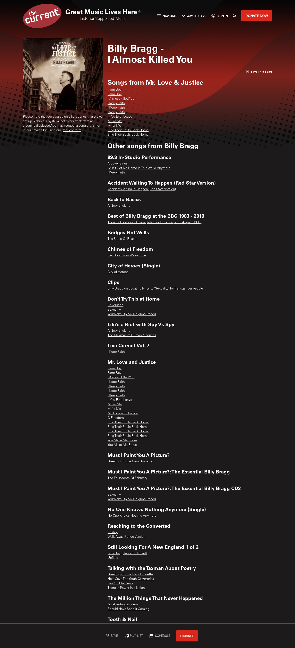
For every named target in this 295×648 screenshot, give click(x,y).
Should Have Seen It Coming (128, 609)
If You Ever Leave (120, 116)
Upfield (113, 558)
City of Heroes (118, 272)
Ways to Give (194, 16)
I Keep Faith (116, 103)
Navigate (167, 16)
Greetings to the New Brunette (130, 461)
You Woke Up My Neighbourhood (132, 314)
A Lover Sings (118, 163)
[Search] (234, 15)
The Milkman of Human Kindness (132, 335)
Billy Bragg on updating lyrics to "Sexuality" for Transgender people (155, 288)
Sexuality (114, 309)
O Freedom (116, 418)
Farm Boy (114, 89)
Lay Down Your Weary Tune (127, 255)
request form (72, 130)
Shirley (113, 532)
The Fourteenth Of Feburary (127, 478)
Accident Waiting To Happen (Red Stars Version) (142, 189)
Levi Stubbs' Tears (120, 583)
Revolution (115, 305)
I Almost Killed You (121, 98)
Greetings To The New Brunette (130, 574)
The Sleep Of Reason (123, 239)
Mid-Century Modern (123, 604)
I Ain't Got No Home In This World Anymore (139, 168)
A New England (119, 205)
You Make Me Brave (122, 440)
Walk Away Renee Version (126, 537)
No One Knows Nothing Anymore (132, 515)
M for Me (114, 125)
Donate (187, 636)
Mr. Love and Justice (123, 413)
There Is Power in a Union (126, 588)
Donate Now (256, 16)
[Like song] (259, 71)
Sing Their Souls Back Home (128, 130)
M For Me (115, 121)
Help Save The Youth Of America (131, 579)
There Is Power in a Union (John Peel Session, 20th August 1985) (154, 222)
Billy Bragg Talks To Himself (127, 553)
